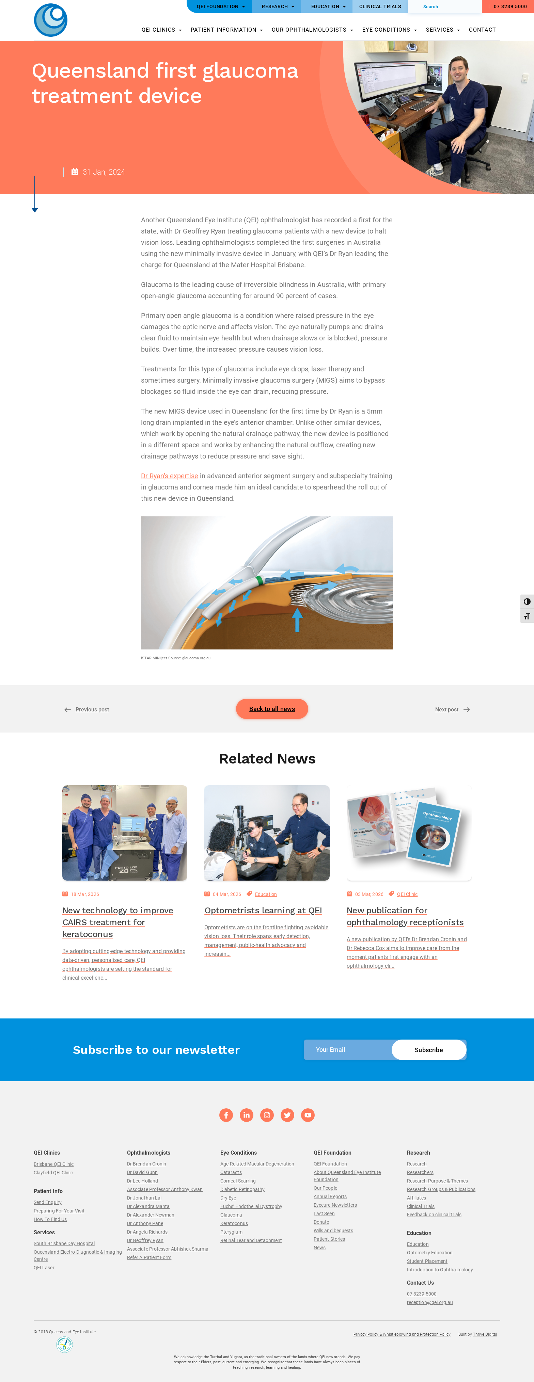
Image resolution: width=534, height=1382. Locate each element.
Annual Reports (330, 1196)
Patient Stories (329, 1239)
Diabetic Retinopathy (242, 1189)
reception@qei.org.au (430, 1302)
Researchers (420, 1172)
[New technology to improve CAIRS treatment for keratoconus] (125, 833)
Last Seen (324, 1213)
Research (417, 1164)
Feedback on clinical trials (434, 1214)
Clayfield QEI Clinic (53, 1172)
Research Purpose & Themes (437, 1181)
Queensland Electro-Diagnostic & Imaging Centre (78, 1255)
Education (266, 894)
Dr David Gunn (142, 1172)
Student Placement (427, 1261)
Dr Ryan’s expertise (169, 476)
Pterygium (231, 1232)
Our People (325, 1188)
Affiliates (416, 1198)
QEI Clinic (407, 894)
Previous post (92, 709)
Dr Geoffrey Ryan (145, 1240)
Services (440, 30)
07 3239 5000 (508, 6)
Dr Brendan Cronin (146, 1164)
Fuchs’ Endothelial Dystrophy (251, 1206)
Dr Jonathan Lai (144, 1198)
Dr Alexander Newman (150, 1215)
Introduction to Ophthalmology (440, 1269)
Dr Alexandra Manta (148, 1206)
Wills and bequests (333, 1230)
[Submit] (418, 6)
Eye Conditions (386, 30)
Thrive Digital (485, 1334)
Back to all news (272, 708)
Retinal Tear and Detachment (251, 1240)
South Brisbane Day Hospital (64, 1243)
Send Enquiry (48, 1202)
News (320, 1247)
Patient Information (223, 30)
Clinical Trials (421, 1206)
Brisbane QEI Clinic (54, 1164)
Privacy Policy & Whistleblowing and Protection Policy (402, 1334)
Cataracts (231, 1172)
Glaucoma (231, 1215)
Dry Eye (228, 1198)
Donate (321, 1222)
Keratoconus (234, 1223)
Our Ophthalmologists (309, 30)
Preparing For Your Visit (59, 1211)
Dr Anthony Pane (145, 1223)
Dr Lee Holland (142, 1181)
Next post (447, 709)
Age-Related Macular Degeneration (257, 1164)
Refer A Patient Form (149, 1257)
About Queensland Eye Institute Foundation (347, 1176)
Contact (482, 30)
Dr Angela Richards (147, 1232)
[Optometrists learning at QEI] (267, 833)
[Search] (445, 6)
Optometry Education (430, 1252)
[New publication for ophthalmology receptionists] (409, 833)
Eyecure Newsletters (335, 1205)
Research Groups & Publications (441, 1189)
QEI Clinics (158, 30)
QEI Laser (44, 1267)
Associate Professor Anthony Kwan (165, 1189)
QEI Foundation (330, 1164)
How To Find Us (50, 1219)
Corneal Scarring (238, 1181)
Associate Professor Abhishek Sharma (167, 1249)
